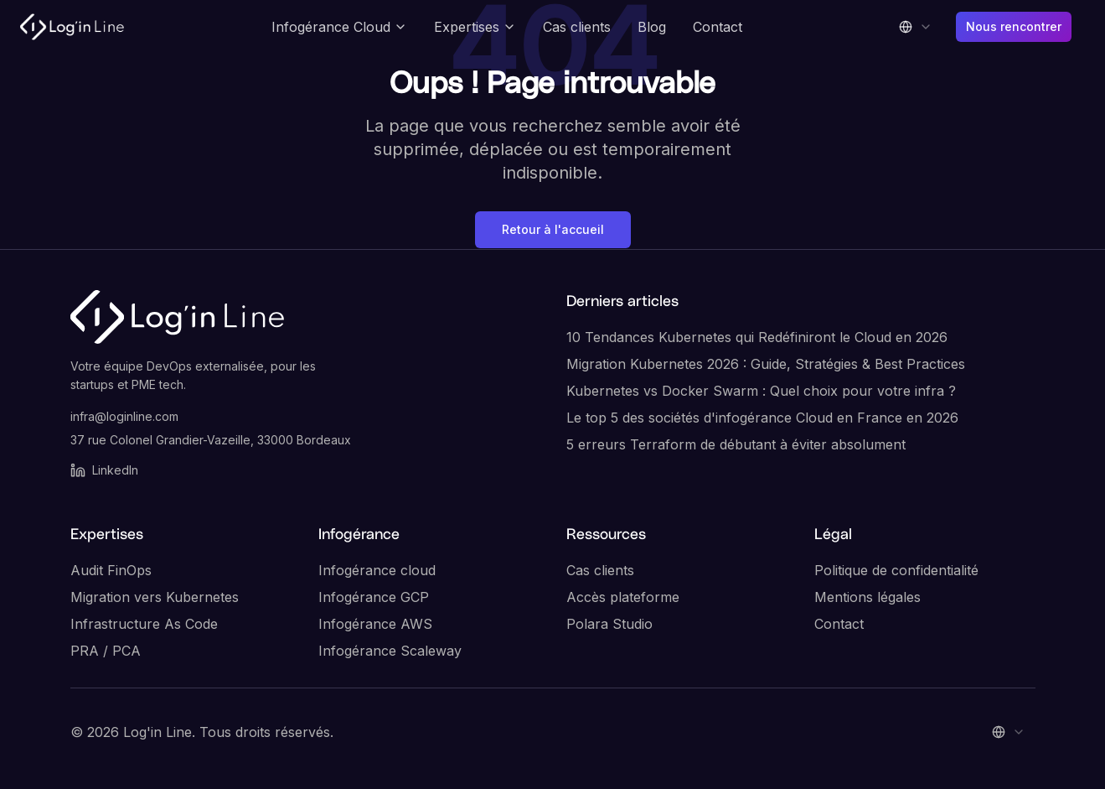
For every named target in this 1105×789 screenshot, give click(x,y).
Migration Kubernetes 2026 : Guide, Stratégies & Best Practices (765, 364)
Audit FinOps (111, 570)
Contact (717, 26)
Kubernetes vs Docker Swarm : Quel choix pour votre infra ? (761, 390)
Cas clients (577, 26)
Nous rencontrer (1013, 26)
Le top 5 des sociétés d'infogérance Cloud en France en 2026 (762, 417)
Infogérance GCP (373, 597)
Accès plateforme (622, 597)
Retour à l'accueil (553, 229)
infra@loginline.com (124, 416)
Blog (652, 26)
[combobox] (915, 27)
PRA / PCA (105, 650)
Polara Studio (609, 623)
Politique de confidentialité (896, 570)
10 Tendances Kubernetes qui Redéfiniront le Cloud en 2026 (757, 337)
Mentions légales (867, 597)
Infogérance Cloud (339, 26)
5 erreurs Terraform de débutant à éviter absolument (736, 444)
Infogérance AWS (375, 623)
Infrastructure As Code (144, 623)
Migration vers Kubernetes (154, 597)
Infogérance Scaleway (390, 650)
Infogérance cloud (377, 570)
